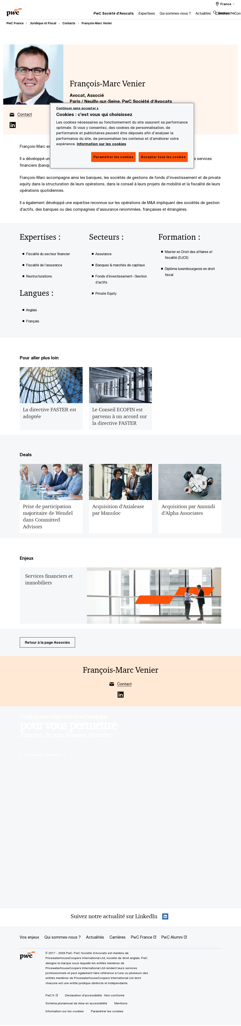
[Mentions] (120, 1003)
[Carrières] (176, 14)
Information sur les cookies (101, 144)
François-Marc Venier (97, 23)
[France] (225, 4)
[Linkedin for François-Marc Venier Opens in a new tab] (13, 125)
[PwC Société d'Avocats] (67, 14)
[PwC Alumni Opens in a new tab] (174, 937)
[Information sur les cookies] (64, 1011)
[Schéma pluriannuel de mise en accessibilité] (76, 1003)
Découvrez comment (45, 755)
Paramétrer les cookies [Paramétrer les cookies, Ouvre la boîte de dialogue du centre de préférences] (113, 157)
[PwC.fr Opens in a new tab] (51, 995)
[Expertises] (100, 14)
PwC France (15, 23)
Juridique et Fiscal (43, 23)
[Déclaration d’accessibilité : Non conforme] (94, 995)
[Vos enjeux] (29, 937)
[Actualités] (157, 14)
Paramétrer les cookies (107, 1011)
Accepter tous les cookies (163, 157)
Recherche (226, 13)
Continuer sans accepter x (77, 108)
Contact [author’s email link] (24, 114)
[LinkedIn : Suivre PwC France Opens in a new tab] (165, 917)
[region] (122, 136)
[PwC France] (14, 11)
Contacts (68, 23)
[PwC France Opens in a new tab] (143, 937)
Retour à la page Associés (47, 642)
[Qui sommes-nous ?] (128, 14)
